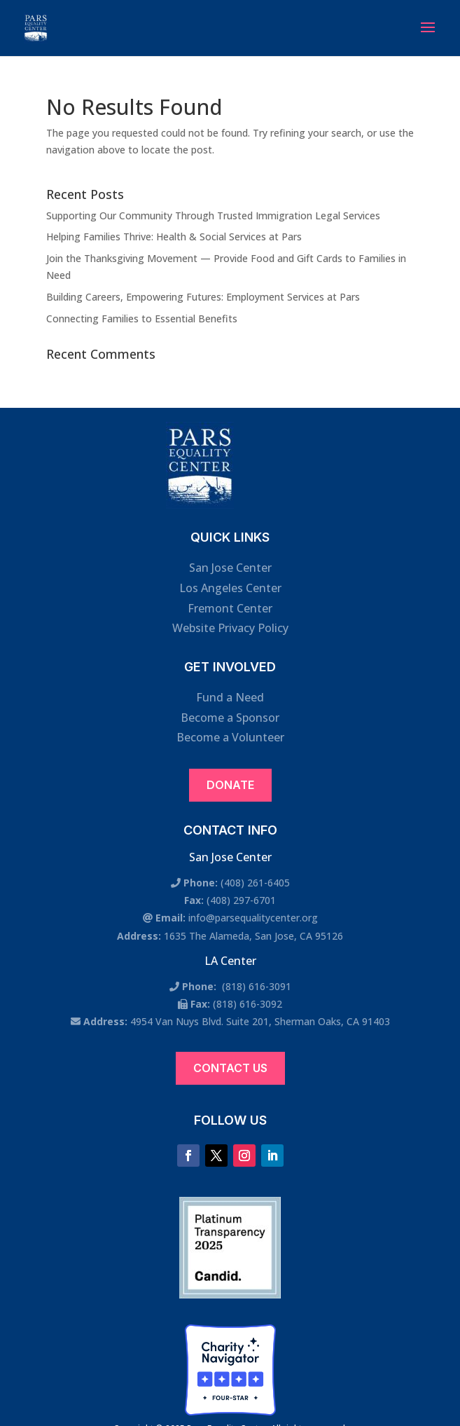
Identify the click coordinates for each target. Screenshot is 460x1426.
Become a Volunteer (230, 737)
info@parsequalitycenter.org (253, 917)
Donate (230, 785)
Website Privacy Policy (230, 628)
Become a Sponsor (230, 717)
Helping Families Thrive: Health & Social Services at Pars (174, 236)
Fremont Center (230, 608)
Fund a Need (230, 697)
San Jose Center (230, 567)
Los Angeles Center (230, 588)
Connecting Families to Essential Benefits (141, 318)
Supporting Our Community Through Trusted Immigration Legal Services (213, 215)
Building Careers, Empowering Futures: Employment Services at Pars (203, 296)
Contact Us (230, 1068)
